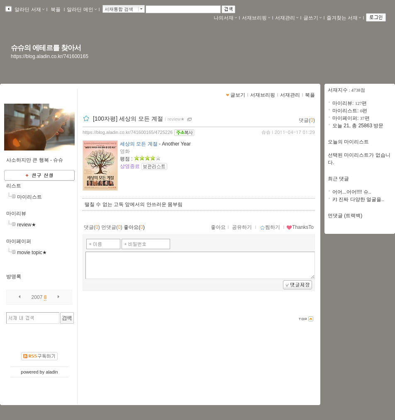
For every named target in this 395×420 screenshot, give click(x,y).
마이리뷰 (16, 213)
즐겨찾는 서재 (344, 18)
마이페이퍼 (18, 241)
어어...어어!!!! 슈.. (351, 192)
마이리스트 (29, 197)
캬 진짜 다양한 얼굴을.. (358, 199)
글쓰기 (312, 18)
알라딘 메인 (81, 9)
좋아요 (218, 227)
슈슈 (266, 132)
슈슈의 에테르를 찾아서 (46, 48)
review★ (26, 225)
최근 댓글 (338, 179)
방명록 (13, 276)
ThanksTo (300, 227)
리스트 (13, 186)
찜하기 (270, 227)
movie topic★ (32, 252)
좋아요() (134, 227)
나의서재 (225, 18)
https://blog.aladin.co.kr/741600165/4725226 (128, 132)
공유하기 (242, 227)
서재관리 (286, 18)
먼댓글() (111, 227)
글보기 (237, 95)
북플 (55, 9)
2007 (37, 297)
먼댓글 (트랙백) (345, 215)
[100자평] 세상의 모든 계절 (128, 118)
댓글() (307, 120)
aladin (52, 371)
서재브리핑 (256, 18)
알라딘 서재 (28, 9)
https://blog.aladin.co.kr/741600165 (49, 56)
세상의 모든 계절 (139, 144)
